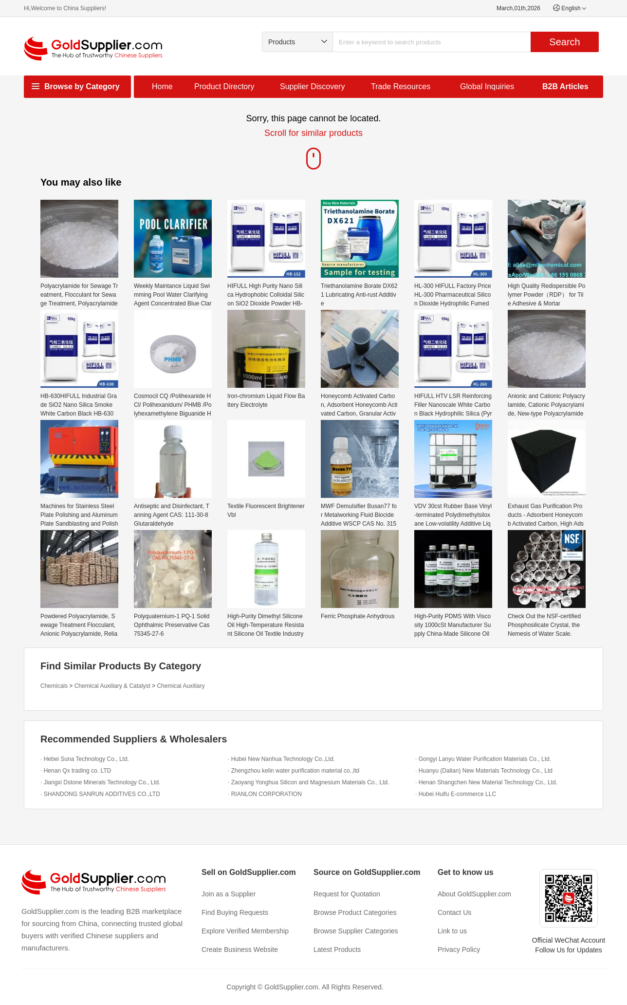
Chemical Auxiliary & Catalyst (112, 686)
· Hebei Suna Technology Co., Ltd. (84, 759)
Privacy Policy (459, 949)
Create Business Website (240, 949)
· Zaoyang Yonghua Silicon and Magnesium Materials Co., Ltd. (308, 782)
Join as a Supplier (229, 894)
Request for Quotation (347, 894)
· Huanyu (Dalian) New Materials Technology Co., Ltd (484, 770)
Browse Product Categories (355, 912)
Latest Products (337, 949)
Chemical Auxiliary (180, 686)
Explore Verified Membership (245, 931)
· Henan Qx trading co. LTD (75, 770)
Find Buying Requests (235, 912)
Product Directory (224, 86)
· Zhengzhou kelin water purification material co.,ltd (293, 770)
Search (564, 42)
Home (162, 86)
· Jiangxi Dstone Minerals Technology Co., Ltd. (100, 782)
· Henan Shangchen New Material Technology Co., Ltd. (486, 782)
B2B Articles (565, 86)
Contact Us (454, 912)
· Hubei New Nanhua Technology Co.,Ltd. (281, 759)
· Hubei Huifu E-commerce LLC (455, 794)
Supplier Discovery (312, 86)
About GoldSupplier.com (474, 894)
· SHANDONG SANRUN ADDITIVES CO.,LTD (100, 794)
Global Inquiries (487, 86)
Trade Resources (400, 86)
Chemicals (54, 686)
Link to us (452, 931)
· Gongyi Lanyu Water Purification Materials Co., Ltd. (483, 759)
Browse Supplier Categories (356, 931)
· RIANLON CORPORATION (265, 794)
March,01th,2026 (518, 8)
